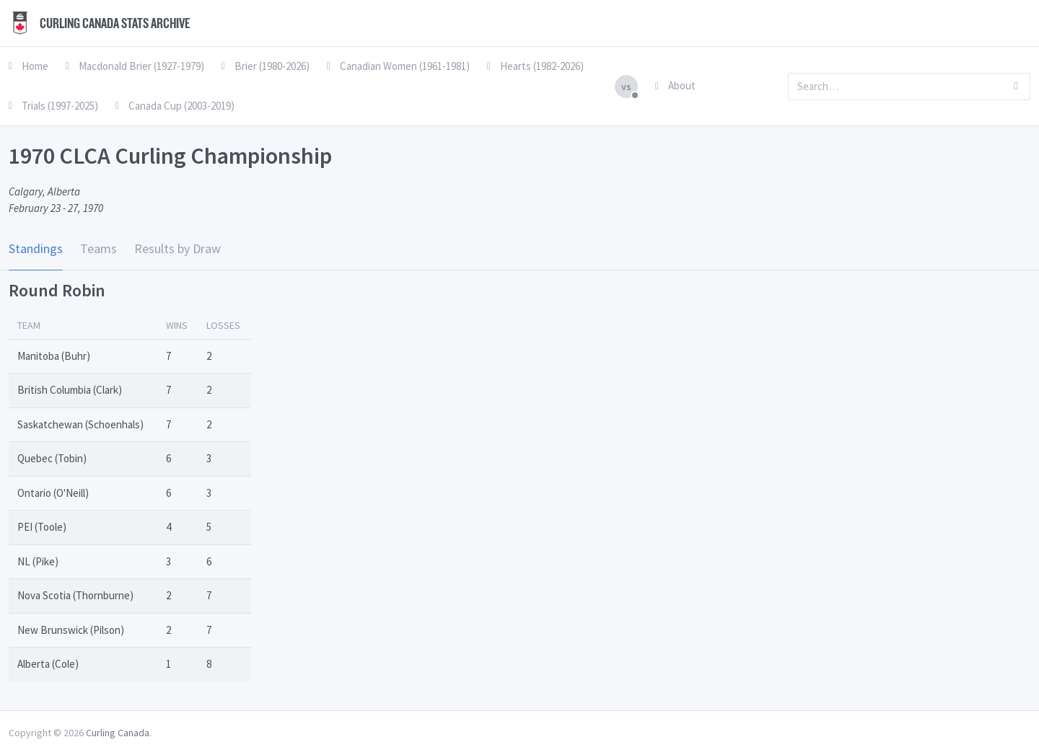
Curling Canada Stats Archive (99, 23)
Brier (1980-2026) (266, 66)
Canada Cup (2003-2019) (174, 105)
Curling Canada (117, 732)
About (675, 85)
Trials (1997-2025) (53, 105)
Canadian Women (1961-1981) (398, 66)
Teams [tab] (98, 248)
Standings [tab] (36, 248)
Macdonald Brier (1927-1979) (135, 66)
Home (28, 66)
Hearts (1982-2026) (535, 66)
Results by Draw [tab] (177, 248)
